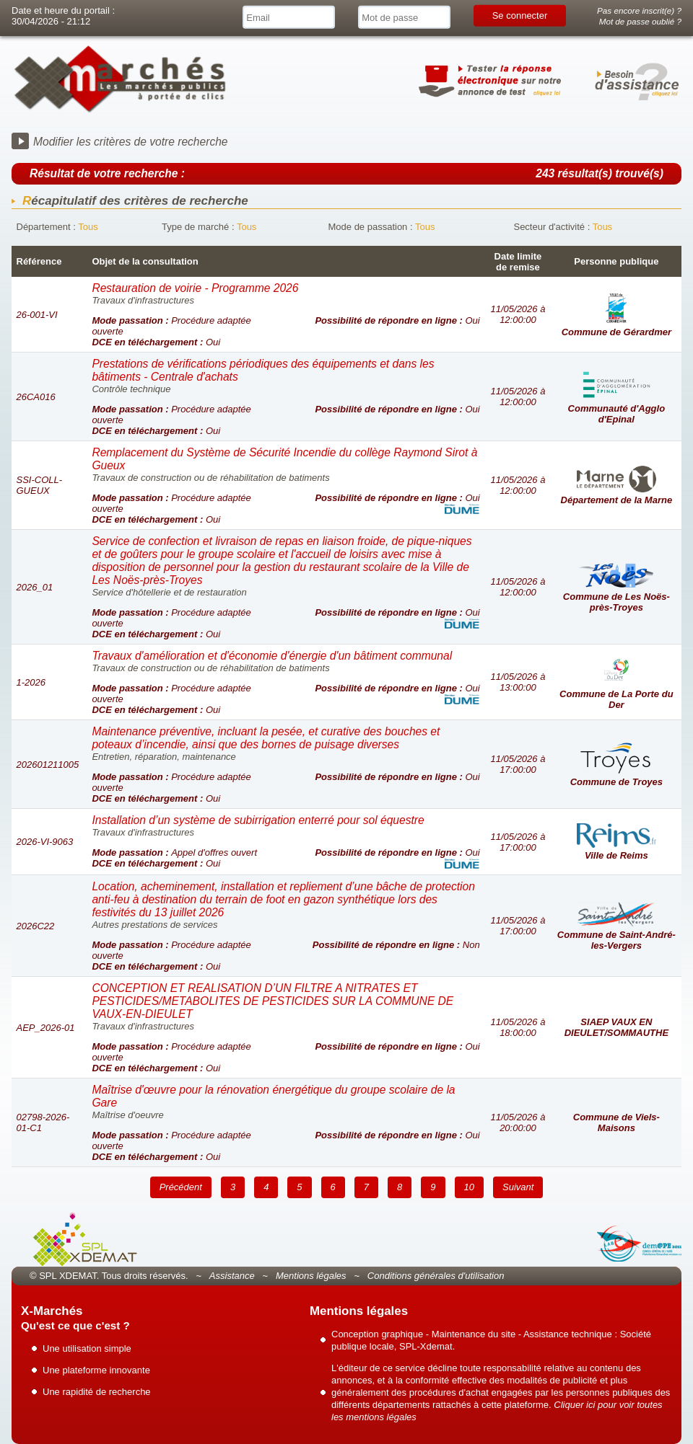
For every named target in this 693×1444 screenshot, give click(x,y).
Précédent (181, 1187)
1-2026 (31, 682)
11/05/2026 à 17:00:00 (517, 764)
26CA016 (36, 396)
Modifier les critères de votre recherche (130, 142)
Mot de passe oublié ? (640, 21)
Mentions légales (311, 1275)
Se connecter (520, 15)
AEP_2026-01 (46, 1027)
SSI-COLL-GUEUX (40, 485)
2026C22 (36, 926)
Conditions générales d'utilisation (436, 1275)
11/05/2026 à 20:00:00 (517, 1122)
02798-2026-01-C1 (43, 1122)
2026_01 (35, 587)
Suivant (517, 1187)
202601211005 (48, 764)
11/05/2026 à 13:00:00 (517, 682)
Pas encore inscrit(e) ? (639, 10)
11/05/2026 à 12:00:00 (517, 314)
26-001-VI (37, 314)
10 (469, 1187)
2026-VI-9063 (45, 841)
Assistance (232, 1275)
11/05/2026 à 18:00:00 (517, 1027)
